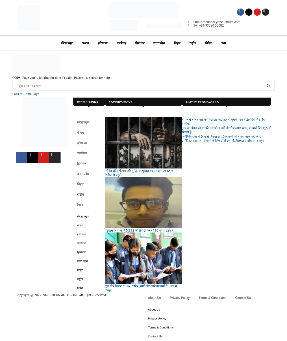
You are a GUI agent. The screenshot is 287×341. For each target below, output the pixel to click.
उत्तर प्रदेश (159, 43)
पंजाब (85, 43)
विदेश (208, 43)
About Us (154, 298)
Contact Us (243, 298)
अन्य (223, 43)
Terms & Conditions (212, 298)
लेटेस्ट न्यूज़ (67, 43)
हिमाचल (139, 43)
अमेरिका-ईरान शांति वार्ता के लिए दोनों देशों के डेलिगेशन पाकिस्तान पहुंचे (223, 141)
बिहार (177, 43)
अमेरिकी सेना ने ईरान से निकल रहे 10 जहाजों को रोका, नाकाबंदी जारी (222, 136)
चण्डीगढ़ (121, 43)
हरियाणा (103, 43)
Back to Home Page (25, 94)
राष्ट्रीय (192, 43)
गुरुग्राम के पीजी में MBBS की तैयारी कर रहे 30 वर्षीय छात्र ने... (140, 230)
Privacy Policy (180, 298)
